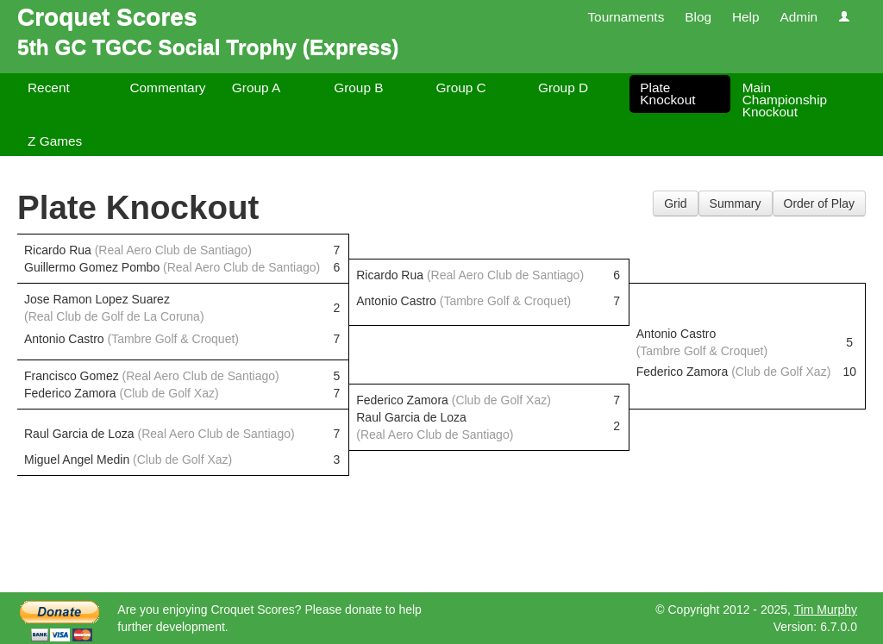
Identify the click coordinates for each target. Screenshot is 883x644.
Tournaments (625, 16)
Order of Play (819, 203)
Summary (735, 203)
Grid (675, 203)
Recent (49, 87)
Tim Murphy (825, 609)
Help (746, 16)
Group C (461, 87)
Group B (358, 87)
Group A (256, 87)
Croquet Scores (107, 16)
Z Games (55, 141)
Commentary (167, 87)
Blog (698, 16)
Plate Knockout (667, 93)
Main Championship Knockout (784, 99)
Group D (563, 87)
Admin (798, 16)
